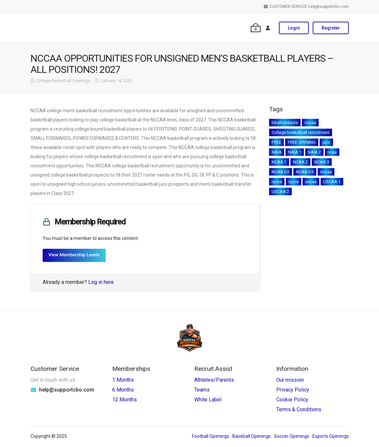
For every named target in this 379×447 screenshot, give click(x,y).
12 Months (124, 399)
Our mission (290, 380)
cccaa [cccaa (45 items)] (310, 122)
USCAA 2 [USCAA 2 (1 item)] (280, 191)
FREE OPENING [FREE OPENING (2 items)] (302, 142)
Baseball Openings (251, 436)
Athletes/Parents (214, 380)
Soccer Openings (291, 436)
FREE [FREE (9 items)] (276, 142)
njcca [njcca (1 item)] (293, 181)
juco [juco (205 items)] (326, 142)
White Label (207, 399)
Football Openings (210, 436)
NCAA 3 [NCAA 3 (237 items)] (321, 162)
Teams (202, 390)
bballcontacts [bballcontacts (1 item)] (285, 122)
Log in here (101, 282)
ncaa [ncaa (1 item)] (332, 152)
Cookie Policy (292, 399)
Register (331, 28)
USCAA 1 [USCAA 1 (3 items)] (332, 181)
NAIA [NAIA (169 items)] (277, 152)
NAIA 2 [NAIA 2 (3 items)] (314, 152)
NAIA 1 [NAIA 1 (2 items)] (294, 152)
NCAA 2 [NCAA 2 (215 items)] (300, 162)
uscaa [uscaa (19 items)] (311, 181)
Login (294, 28)
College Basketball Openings (63, 80)
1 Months (123, 380)
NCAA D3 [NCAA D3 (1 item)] (305, 171)
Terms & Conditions (298, 409)
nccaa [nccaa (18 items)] (326, 171)
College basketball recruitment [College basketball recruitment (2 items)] (300, 132)
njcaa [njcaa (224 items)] (277, 181)
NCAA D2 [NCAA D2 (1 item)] (280, 171)
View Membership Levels (74, 255)
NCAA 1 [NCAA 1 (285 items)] (279, 162)
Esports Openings (330, 436)
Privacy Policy (292, 390)
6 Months (123, 390)
